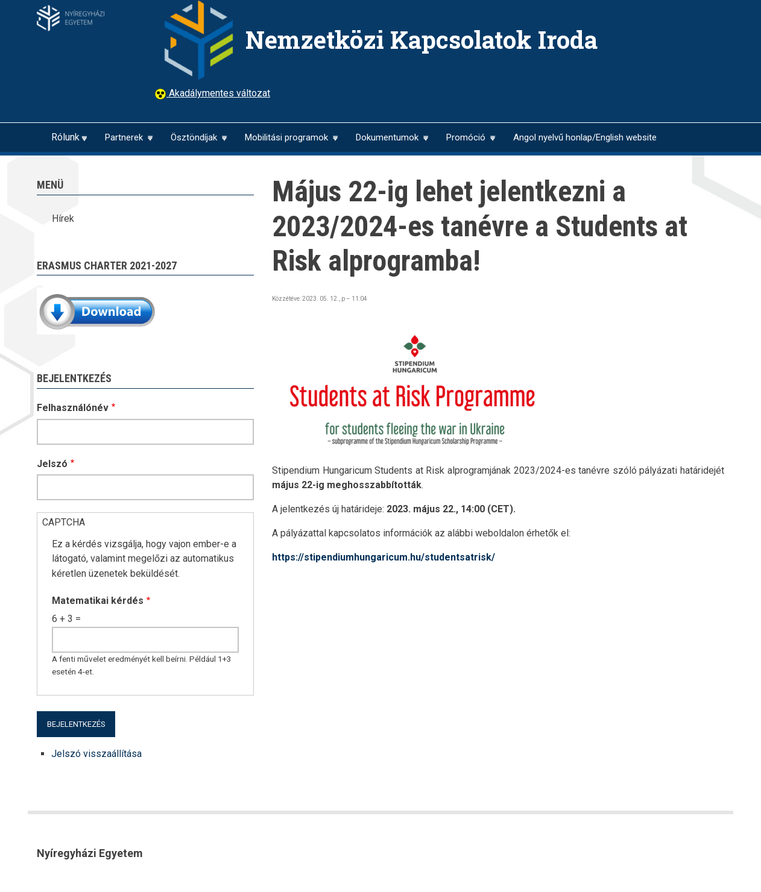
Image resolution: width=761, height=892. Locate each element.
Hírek (63, 218)
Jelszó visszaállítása (96, 753)
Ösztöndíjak (193, 142)
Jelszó (52, 464)
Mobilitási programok (286, 142)
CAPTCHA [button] (63, 522)
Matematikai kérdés (98, 600)
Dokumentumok (387, 142)
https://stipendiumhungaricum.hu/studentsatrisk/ (383, 557)
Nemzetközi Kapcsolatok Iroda (421, 39)
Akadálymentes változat (218, 93)
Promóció (465, 142)
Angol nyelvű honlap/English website (585, 137)
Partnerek (123, 142)
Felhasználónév (73, 407)
